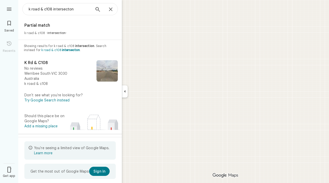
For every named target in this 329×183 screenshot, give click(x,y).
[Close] (111, 9)
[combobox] (60, 9)
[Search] (98, 10)
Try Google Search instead (47, 100)
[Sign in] (99, 171)
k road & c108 (60, 50)
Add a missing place (41, 126)
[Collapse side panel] (125, 91)
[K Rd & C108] (70, 73)
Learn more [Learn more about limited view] (43, 153)
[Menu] (9, 8)
